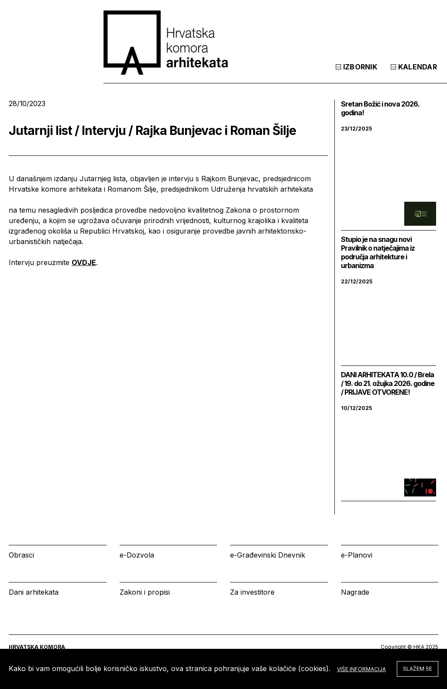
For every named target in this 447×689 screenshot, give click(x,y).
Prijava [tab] (375, 73)
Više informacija (361, 669)
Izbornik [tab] (261, 73)
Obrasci (21, 555)
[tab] (415, 73)
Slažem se (417, 668)
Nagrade (355, 592)
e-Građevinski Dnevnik (267, 555)
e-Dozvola (137, 555)
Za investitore (252, 592)
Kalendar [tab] (319, 73)
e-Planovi (356, 555)
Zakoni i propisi (145, 592)
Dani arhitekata (33, 592)
